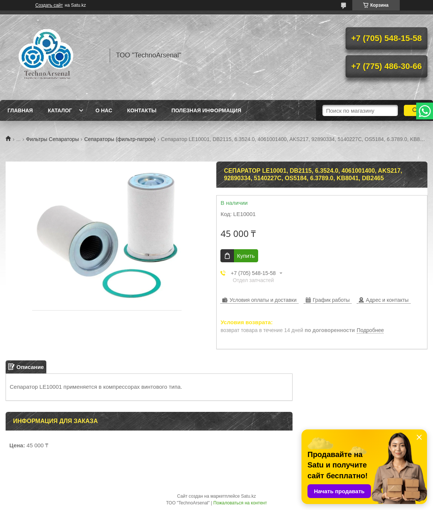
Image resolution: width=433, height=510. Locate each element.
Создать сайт (49, 5)
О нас (103, 110)
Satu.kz (248, 496)
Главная (20, 110)
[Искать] (415, 110)
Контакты (141, 110)
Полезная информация (206, 110)
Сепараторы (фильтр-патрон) (119, 139)
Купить (245, 256)
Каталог (60, 110)
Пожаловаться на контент (240, 503)
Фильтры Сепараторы (52, 139)
